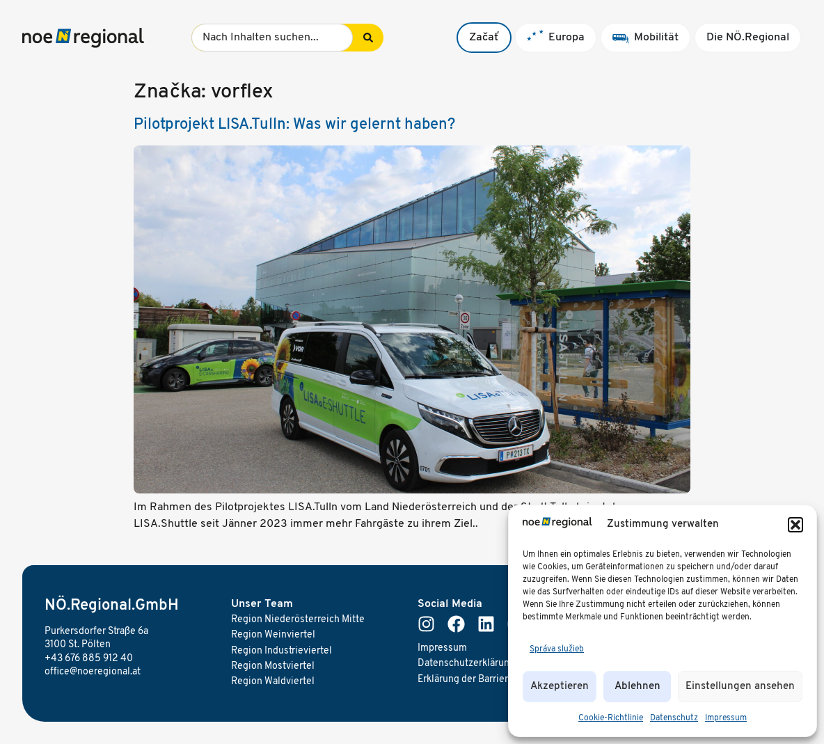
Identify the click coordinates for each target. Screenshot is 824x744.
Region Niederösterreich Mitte (298, 619)
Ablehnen (637, 686)
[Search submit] (368, 37)
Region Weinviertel (273, 635)
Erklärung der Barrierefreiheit (482, 679)
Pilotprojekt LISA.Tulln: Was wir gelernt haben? (294, 125)
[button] (795, 525)
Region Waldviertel (273, 681)
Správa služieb (557, 649)
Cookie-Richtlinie (610, 718)
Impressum (726, 718)
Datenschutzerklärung (466, 663)
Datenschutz (674, 718)
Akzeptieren (559, 686)
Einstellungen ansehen (740, 686)
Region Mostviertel (273, 666)
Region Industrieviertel (281, 651)
